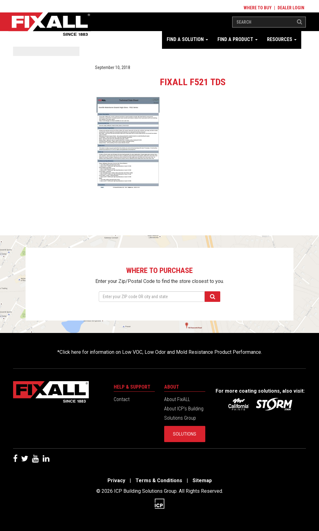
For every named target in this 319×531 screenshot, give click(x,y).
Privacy (116, 480)
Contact (122, 399)
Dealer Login (291, 7)
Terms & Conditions (159, 480)
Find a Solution (187, 39)
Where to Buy (258, 7)
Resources (282, 39)
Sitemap (202, 480)
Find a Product (237, 39)
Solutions (184, 434)
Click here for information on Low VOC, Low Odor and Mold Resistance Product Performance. (161, 352)
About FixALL (177, 399)
